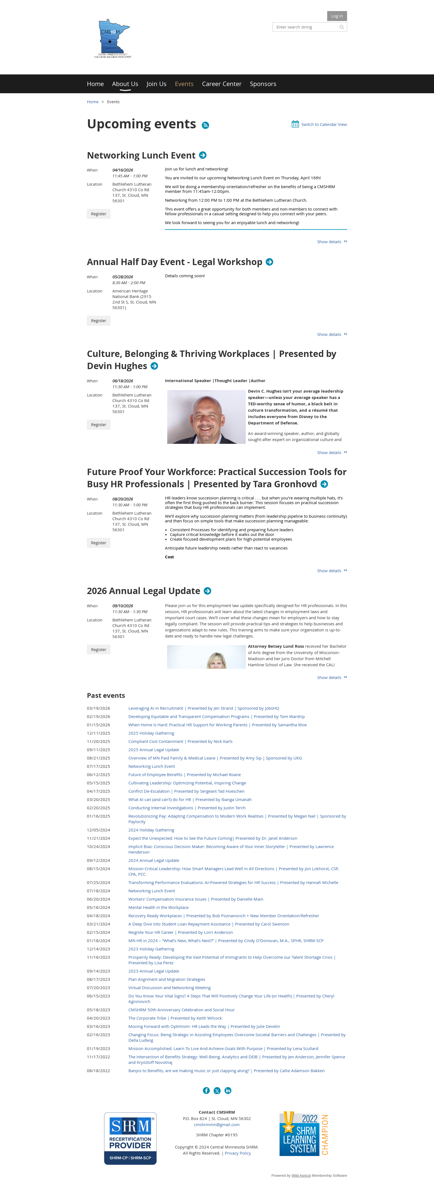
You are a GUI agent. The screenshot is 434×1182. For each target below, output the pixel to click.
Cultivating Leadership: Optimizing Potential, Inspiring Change (187, 783)
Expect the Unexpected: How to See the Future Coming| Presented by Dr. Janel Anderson (212, 838)
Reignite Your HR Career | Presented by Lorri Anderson (180, 932)
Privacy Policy (238, 1153)
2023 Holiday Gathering (151, 949)
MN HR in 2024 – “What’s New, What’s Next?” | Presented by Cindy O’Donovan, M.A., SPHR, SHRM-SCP (226, 940)
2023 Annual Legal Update (153, 971)
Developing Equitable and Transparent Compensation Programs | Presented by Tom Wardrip (216, 716)
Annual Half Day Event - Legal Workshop (174, 262)
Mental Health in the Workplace (158, 907)
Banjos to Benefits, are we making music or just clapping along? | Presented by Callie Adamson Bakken (226, 1070)
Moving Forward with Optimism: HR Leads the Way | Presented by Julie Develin (204, 1026)
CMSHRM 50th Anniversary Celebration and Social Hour (181, 1009)
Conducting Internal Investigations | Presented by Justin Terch (187, 807)
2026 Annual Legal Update (143, 591)
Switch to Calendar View (324, 124)
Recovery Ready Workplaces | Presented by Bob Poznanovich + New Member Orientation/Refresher (223, 915)
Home (93, 101)
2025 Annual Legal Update (153, 749)
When (92, 170)
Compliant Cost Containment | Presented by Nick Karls (180, 741)
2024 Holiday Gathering (151, 830)
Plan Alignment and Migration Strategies (166, 979)
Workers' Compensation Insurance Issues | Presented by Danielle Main (195, 899)
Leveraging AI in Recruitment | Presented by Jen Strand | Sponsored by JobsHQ (203, 708)
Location (94, 184)
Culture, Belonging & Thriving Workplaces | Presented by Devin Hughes (211, 360)
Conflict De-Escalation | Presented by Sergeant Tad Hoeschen (186, 791)
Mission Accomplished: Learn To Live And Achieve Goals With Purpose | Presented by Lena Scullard (223, 1048)
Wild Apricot (301, 1175)
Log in (337, 16)
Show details (329, 241)
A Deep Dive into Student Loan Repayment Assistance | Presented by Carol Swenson (208, 924)
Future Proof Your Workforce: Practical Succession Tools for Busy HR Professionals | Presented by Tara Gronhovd (217, 478)
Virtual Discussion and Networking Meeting (169, 987)
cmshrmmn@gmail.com (217, 1124)
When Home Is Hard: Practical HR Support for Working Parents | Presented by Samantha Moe (217, 724)
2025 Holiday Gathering (151, 733)
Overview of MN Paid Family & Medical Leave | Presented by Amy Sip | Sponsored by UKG (215, 758)
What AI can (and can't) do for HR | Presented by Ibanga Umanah (190, 799)
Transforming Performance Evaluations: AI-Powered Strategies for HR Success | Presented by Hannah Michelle (233, 882)
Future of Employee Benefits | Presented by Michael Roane (184, 774)
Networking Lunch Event (141, 155)
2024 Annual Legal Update (153, 860)
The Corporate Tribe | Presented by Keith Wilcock (175, 1018)
